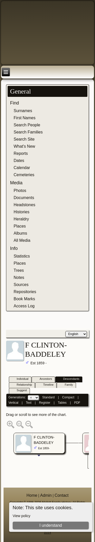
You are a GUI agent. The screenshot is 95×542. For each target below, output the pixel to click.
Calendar (22, 167)
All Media (22, 240)
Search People (27, 125)
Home (31, 495)
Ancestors (43, 379)
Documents (24, 197)
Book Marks (24, 299)
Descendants (69, 379)
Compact (68, 397)
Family (66, 385)
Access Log (24, 306)
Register (44, 402)
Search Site (24, 139)
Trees (19, 270)
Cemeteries (24, 175)
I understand (50, 525)
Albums (20, 233)
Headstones (24, 205)
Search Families (28, 132)
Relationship (22, 385)
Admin (46, 495)
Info (14, 248)
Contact (61, 495)
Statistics (22, 256)
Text (28, 402)
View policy (21, 516)
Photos (20, 190)
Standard (48, 397)
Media (16, 182)
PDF (77, 402)
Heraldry (21, 219)
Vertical (13, 402)
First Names (24, 118)
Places (20, 226)
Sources (21, 284)
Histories (21, 212)
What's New (24, 146)
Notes (19, 277)
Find (14, 103)
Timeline (46, 385)
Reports (21, 153)
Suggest (19, 391)
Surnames (23, 111)
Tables (62, 402)
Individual (20, 379)
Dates (19, 160)
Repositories (25, 292)
